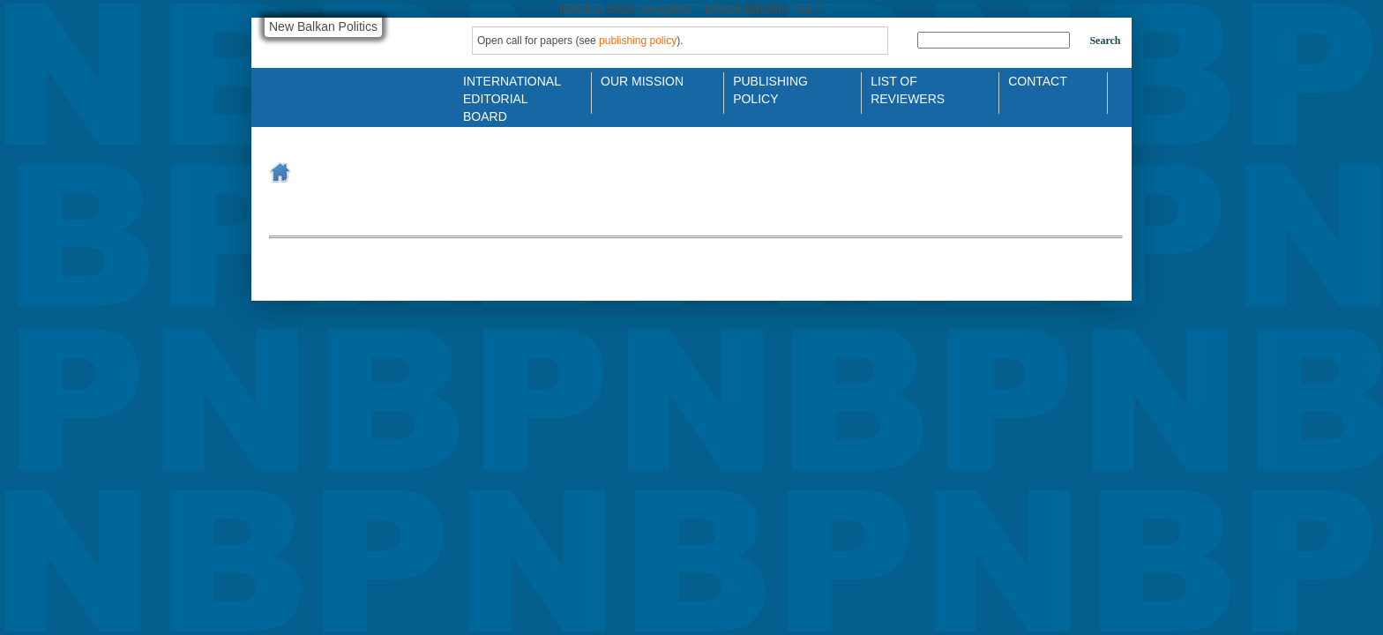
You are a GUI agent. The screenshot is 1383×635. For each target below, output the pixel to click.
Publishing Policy (770, 88)
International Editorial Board (507, 88)
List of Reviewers (908, 88)
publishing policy (638, 40)
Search (1104, 40)
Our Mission (642, 81)
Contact (1037, 81)
